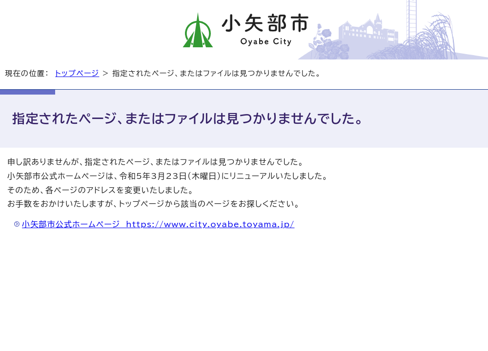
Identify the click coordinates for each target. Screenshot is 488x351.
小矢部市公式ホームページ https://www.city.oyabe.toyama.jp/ (158, 224)
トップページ (77, 73)
